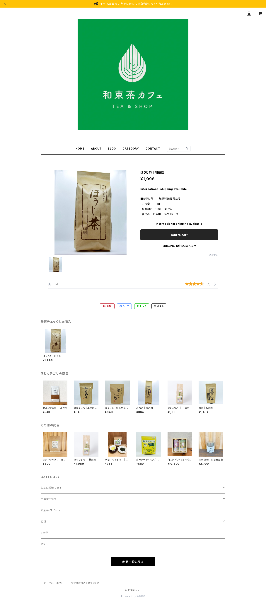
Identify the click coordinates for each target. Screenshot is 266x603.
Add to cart (179, 235)
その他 (44, 532)
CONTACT (153, 148)
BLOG (112, 148)
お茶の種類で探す (51, 487)
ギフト (44, 544)
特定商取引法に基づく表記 (85, 583)
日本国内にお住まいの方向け (179, 245)
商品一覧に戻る (133, 562)
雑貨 (43, 521)
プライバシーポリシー (54, 583)
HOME (80, 148)
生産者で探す (49, 499)
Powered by (133, 596)
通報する (213, 255)
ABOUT (96, 148)
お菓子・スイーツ (50, 510)
